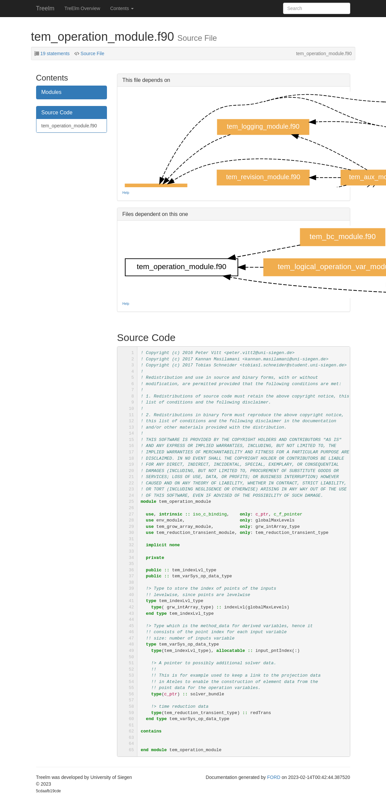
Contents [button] (122, 8)
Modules (51, 92)
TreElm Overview (82, 8)
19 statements (55, 53)
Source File (91, 53)
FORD (273, 777)
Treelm (45, 8)
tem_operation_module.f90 (69, 125)
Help (125, 193)
